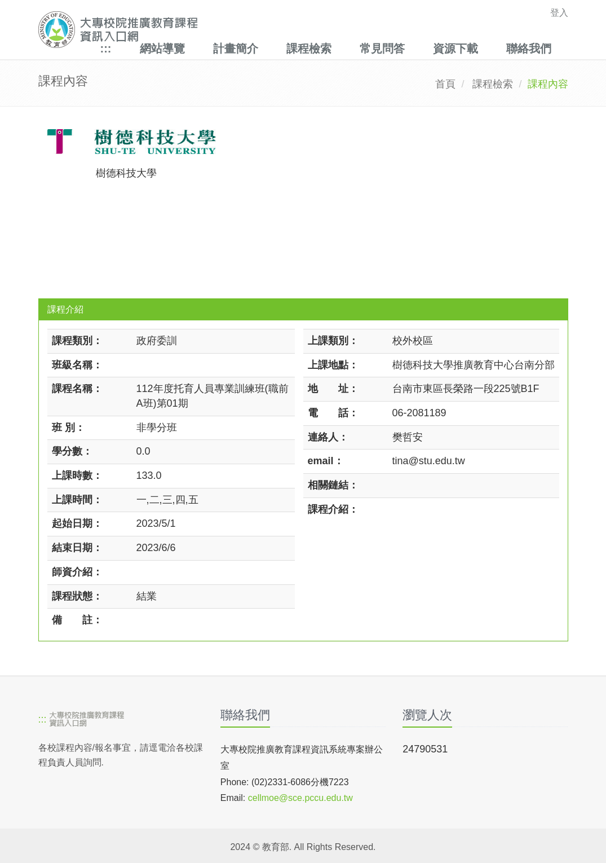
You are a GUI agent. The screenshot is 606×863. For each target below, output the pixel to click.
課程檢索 (308, 48)
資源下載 (455, 48)
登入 (559, 12)
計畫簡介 (235, 48)
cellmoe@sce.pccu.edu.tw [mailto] (300, 798)
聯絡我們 (528, 48)
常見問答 (382, 48)
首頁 (445, 84)
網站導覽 (162, 48)
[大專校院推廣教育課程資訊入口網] (252, 29)
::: (106, 48)
